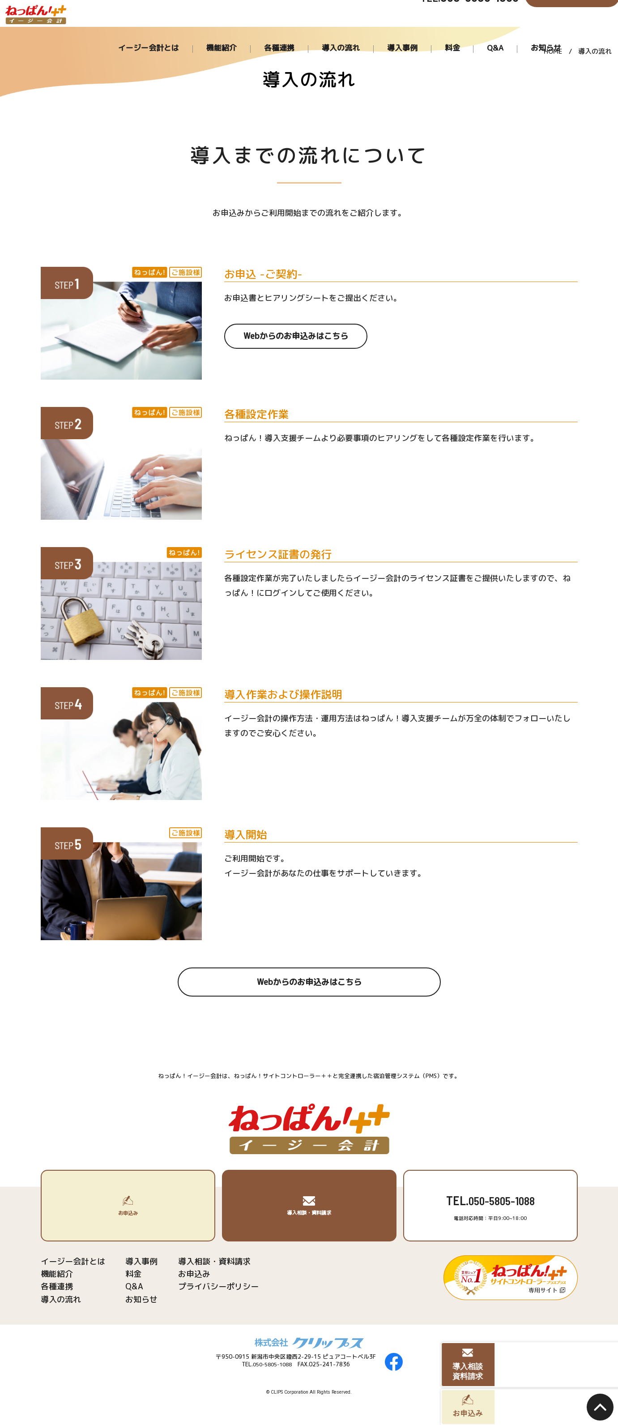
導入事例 (448, 31)
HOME (553, 53)
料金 (483, 31)
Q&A (513, 31)
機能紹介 (317, 31)
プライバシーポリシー (203, 1290)
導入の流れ (403, 31)
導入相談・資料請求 (199, 1262)
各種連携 (358, 31)
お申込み (181, 1276)
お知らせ (548, 31)
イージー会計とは (263, 31)
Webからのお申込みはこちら (296, 337)
